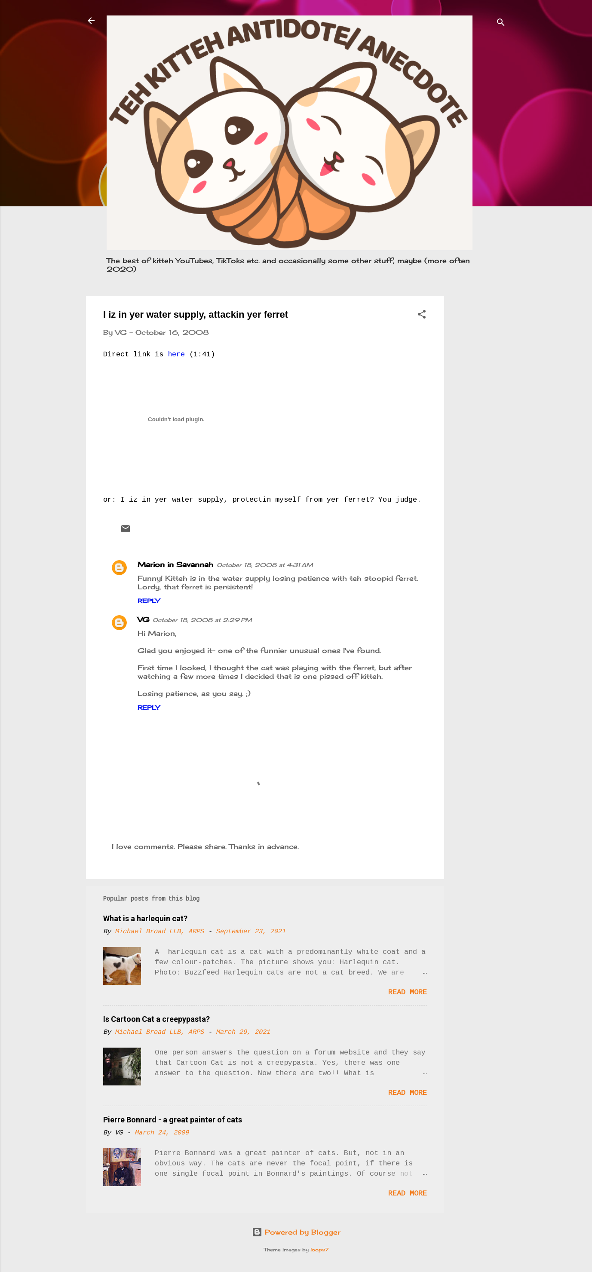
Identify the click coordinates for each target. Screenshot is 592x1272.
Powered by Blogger (296, 1232)
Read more (407, 992)
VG (143, 619)
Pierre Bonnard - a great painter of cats (172, 1119)
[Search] (501, 23)
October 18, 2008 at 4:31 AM (265, 564)
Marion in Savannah (175, 564)
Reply (149, 600)
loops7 (319, 1250)
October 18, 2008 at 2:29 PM (202, 619)
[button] (422, 315)
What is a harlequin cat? (145, 918)
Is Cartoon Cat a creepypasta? (156, 1019)
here (176, 354)
